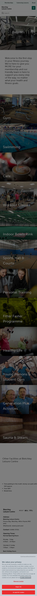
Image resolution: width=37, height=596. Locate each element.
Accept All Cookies (18, 592)
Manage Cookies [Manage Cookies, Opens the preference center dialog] (18, 581)
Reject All (18, 587)
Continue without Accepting (28, 556)
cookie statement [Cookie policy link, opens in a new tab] (25, 577)
